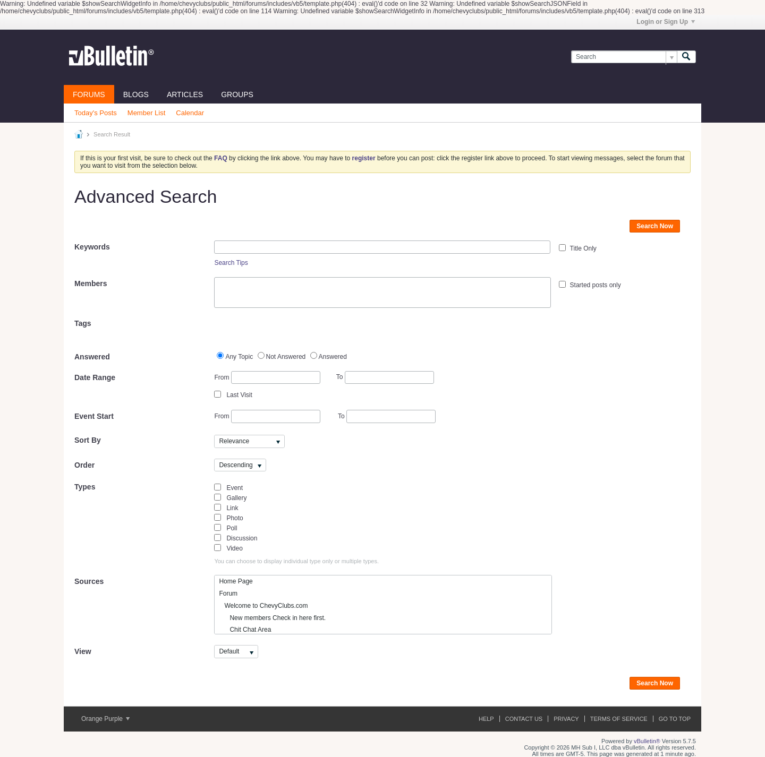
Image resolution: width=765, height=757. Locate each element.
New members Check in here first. (272, 618)
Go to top (675, 719)
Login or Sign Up (665, 21)
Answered (92, 356)
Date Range (94, 377)
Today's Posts (95, 113)
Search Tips (231, 262)
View (82, 651)
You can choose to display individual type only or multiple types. (296, 561)
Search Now (654, 226)
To (385, 377)
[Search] (624, 57)
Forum (228, 593)
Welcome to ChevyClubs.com (263, 605)
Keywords (92, 247)
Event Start (94, 416)
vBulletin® (647, 741)
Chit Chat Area (245, 629)
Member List (147, 113)
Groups (237, 94)
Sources (89, 581)
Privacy (566, 719)
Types (84, 487)
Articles (185, 94)
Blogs (136, 94)
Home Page (235, 581)
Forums (89, 94)
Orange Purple (105, 718)
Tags (82, 323)
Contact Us (524, 719)
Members (90, 283)
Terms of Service (619, 719)
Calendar (190, 113)
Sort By (87, 440)
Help (486, 719)
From (267, 377)
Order (84, 465)
